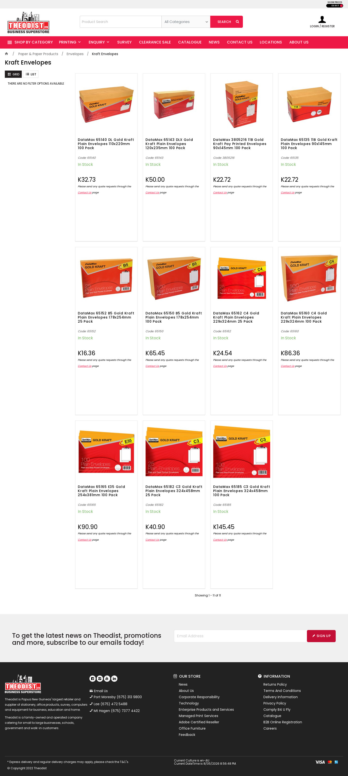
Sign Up (324, 635)
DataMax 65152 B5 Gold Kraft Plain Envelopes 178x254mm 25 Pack (106, 317)
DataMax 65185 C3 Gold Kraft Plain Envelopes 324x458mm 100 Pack (241, 491)
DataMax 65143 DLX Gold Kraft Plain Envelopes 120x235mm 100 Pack (169, 144)
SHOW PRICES (334, 2)
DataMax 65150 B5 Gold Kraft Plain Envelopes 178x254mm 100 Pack (173, 317)
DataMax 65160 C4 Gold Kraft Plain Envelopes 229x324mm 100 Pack (304, 317)
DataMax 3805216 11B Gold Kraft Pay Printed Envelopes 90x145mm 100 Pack (239, 144)
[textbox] (120, 22)
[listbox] (185, 22)
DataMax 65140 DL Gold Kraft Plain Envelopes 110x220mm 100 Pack (106, 144)
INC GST (341, 5)
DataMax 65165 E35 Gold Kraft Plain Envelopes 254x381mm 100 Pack (101, 491)
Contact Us (84, 192)
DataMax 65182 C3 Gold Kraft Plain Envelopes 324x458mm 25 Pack (173, 491)
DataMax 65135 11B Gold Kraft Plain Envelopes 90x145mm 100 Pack (309, 144)
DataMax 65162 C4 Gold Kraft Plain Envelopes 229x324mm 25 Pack (236, 317)
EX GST (335, 5)
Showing (208, 595)
